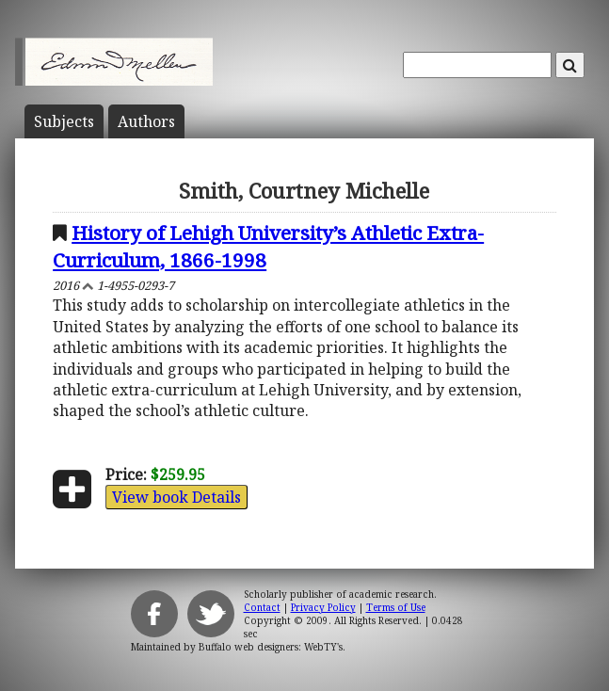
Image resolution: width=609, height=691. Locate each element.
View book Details (176, 497)
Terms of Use (395, 607)
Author (146, 121)
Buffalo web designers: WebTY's (271, 646)
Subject (64, 121)
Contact (262, 607)
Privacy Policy (323, 607)
